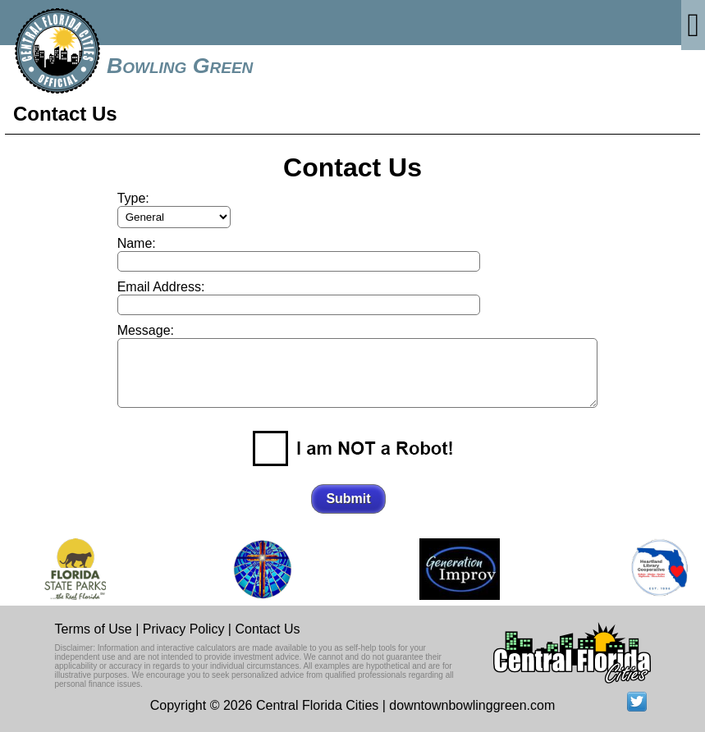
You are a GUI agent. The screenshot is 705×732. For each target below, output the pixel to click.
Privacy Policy (184, 629)
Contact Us (267, 629)
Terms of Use (93, 629)
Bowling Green (180, 65)
